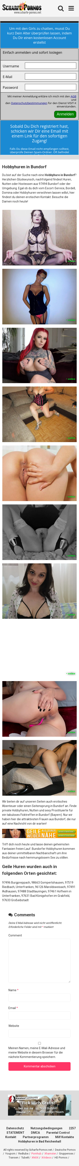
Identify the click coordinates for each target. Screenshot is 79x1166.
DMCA (35, 1132)
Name (13, 990)
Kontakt (10, 1137)
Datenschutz (15, 1128)
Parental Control (58, 1132)
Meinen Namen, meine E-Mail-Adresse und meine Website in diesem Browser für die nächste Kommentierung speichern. (36, 1052)
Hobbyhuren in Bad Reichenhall (39, 1141)
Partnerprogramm (36, 1137)
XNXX (35, 1157)
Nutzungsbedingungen (46, 1128)
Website (13, 1026)
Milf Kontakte (64, 1137)
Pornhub (36, 1153)
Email (13, 1008)
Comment (15, 935)
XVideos (47, 1157)
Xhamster (50, 1153)
